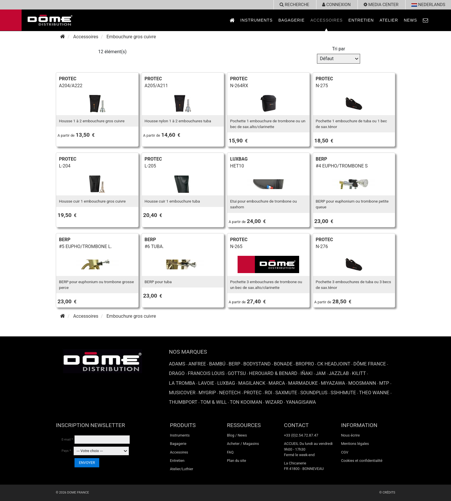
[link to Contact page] (425, 20)
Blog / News (237, 435)
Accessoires (326, 20)
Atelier (389, 20)
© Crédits (387, 492)
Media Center (381, 4)
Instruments (256, 20)
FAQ (230, 452)
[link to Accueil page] (232, 20)
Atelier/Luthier (181, 469)
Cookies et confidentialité (362, 460)
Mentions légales (355, 443)
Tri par (338, 49)
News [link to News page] (410, 20)
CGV (344, 452)
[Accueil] (62, 36)
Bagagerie (291, 20)
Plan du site (236, 460)
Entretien (361, 20)
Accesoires (179, 452)
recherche (294, 4)
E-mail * (67, 439)
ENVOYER (87, 462)
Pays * (66, 451)
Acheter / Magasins (243, 443)
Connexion (336, 4)
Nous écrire (350, 435)
